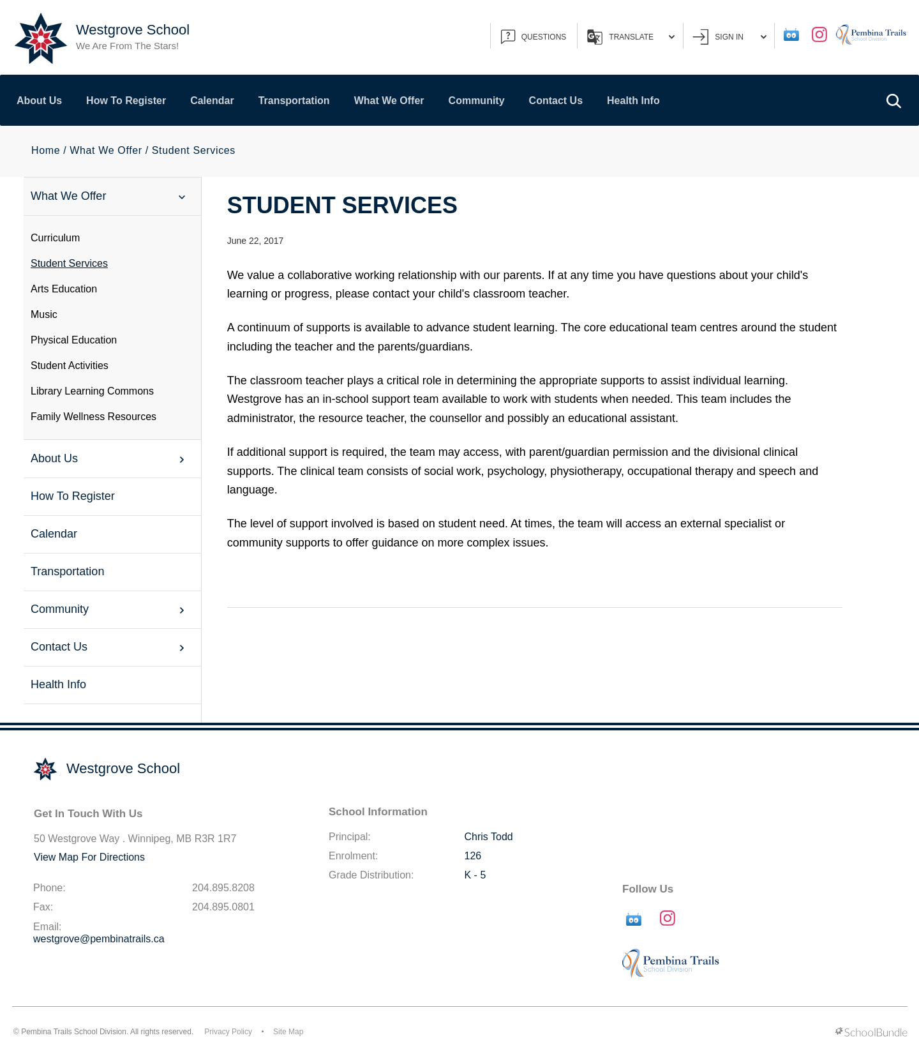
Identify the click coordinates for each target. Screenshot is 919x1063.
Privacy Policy (228, 1031)
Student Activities (69, 365)
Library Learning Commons (92, 391)
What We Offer (389, 100)
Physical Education (74, 340)
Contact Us (556, 100)
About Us (39, 100)
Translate (631, 37)
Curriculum (55, 237)
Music (44, 314)
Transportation (294, 100)
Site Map (288, 1031)
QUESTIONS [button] (534, 37)
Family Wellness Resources (93, 416)
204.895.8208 (223, 887)
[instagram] (819, 34)
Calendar (212, 100)
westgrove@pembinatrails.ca (99, 938)
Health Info (633, 100)
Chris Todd (489, 836)
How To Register (126, 100)
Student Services (69, 263)
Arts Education (64, 288)
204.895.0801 (223, 906)
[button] (893, 100)
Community (477, 100)
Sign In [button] (729, 37)
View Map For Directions (89, 857)
